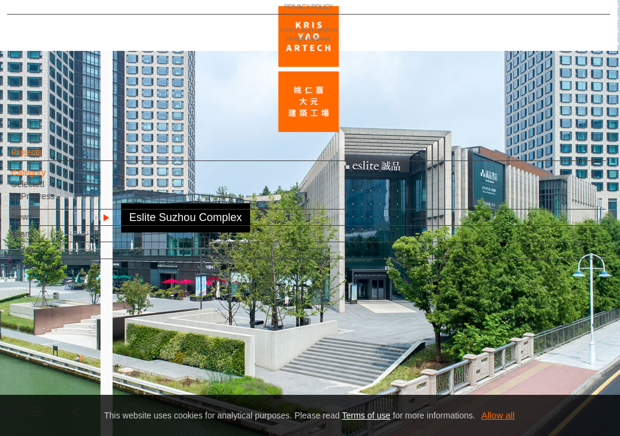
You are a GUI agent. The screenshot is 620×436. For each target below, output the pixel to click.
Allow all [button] (498, 415)
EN (83, 356)
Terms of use (366, 415)
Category (49, 178)
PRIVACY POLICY (62, 391)
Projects (47, 158)
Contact (46, 256)
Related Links (58, 272)
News (42, 223)
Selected (48, 190)
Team (42, 240)
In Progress (54, 202)
